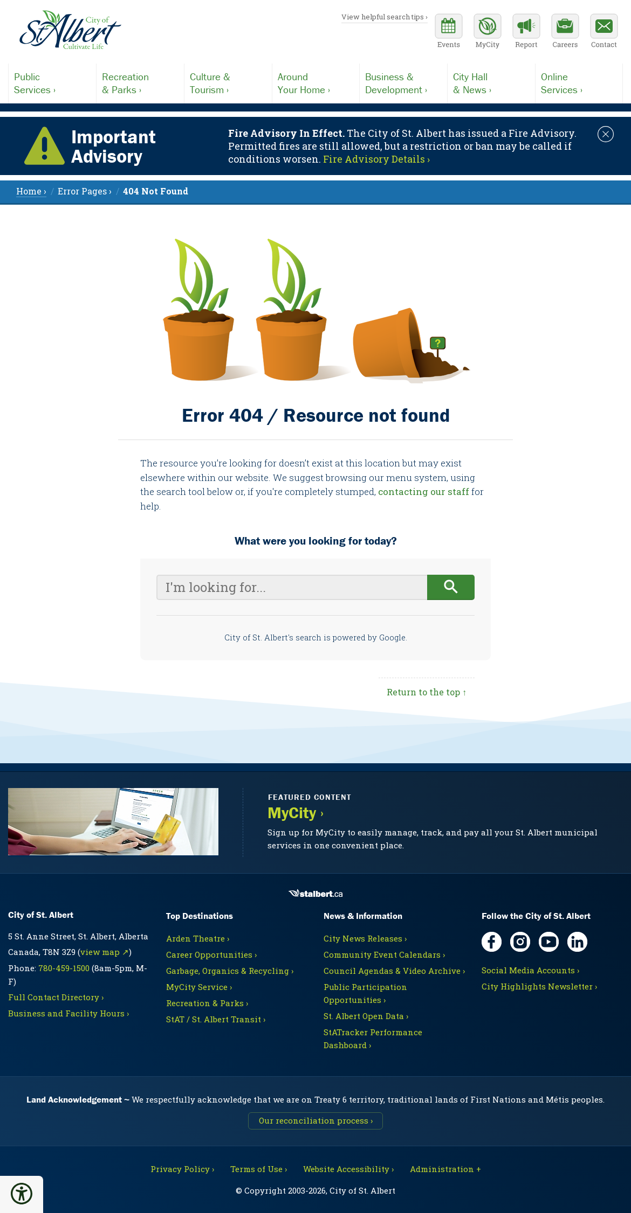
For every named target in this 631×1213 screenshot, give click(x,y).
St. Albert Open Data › (366, 1015)
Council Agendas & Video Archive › (394, 970)
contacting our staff (423, 491)
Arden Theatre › (197, 938)
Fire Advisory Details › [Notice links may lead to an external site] (376, 158)
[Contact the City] (604, 32)
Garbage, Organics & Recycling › (229, 970)
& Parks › (140, 83)
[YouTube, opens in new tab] (549, 942)
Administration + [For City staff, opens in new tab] (445, 1168)
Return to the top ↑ (427, 692)
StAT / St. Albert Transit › (215, 1019)
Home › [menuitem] (31, 191)
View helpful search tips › (384, 17)
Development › (403, 83)
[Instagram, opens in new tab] (520, 942)
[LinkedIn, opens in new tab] (577, 942)
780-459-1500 (64, 968)
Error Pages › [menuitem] (85, 191)
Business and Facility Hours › (68, 1013)
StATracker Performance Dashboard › (373, 1038)
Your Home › (316, 83)
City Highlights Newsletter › (539, 986)
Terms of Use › (258, 1168)
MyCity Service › (199, 986)
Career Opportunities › (211, 954)
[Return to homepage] (70, 30)
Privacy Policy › (182, 1168)
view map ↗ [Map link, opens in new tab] (104, 951)
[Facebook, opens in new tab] (492, 942)
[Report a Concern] (526, 32)
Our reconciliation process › (316, 1120)
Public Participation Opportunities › (365, 993)
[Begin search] (451, 587)
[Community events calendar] (449, 32)
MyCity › (296, 813)
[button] (21, 1194)
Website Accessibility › (348, 1168)
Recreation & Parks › (207, 1003)
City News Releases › (365, 938)
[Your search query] (291, 587)
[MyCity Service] (487, 32)
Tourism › (228, 83)
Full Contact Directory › (56, 997)
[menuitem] (155, 191)
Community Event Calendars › (384, 954)
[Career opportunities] (565, 32)
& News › (491, 83)
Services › (52, 83)
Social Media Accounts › (530, 970)
